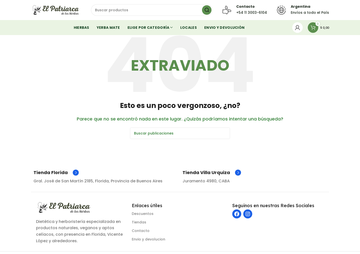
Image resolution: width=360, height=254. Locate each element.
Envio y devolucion (148, 239)
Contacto (141, 230)
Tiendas (139, 222)
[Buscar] (151, 10)
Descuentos (143, 213)
